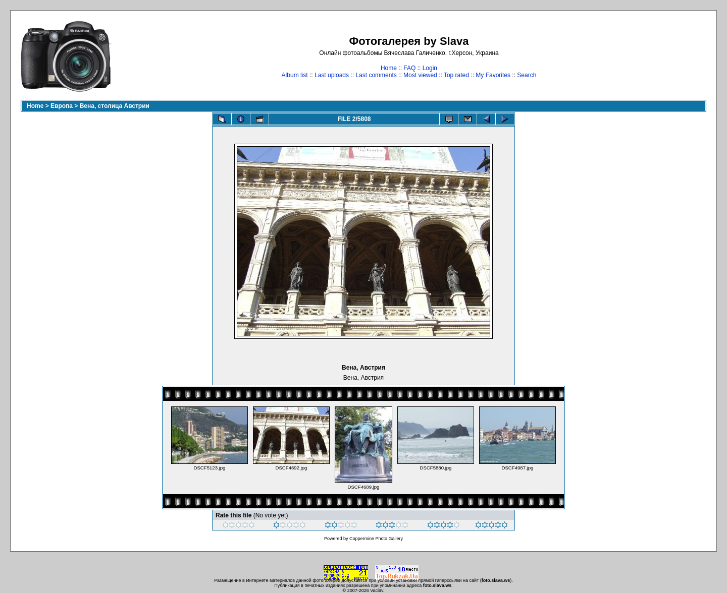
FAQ (409, 68)
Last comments (375, 75)
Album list (295, 75)
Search (526, 75)
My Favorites (493, 75)
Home (389, 68)
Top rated (456, 75)
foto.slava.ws (496, 580)
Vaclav (376, 590)
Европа (61, 105)
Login (430, 68)
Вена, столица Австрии (114, 105)
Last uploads (332, 75)
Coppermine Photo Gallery (376, 538)
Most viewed (420, 75)
